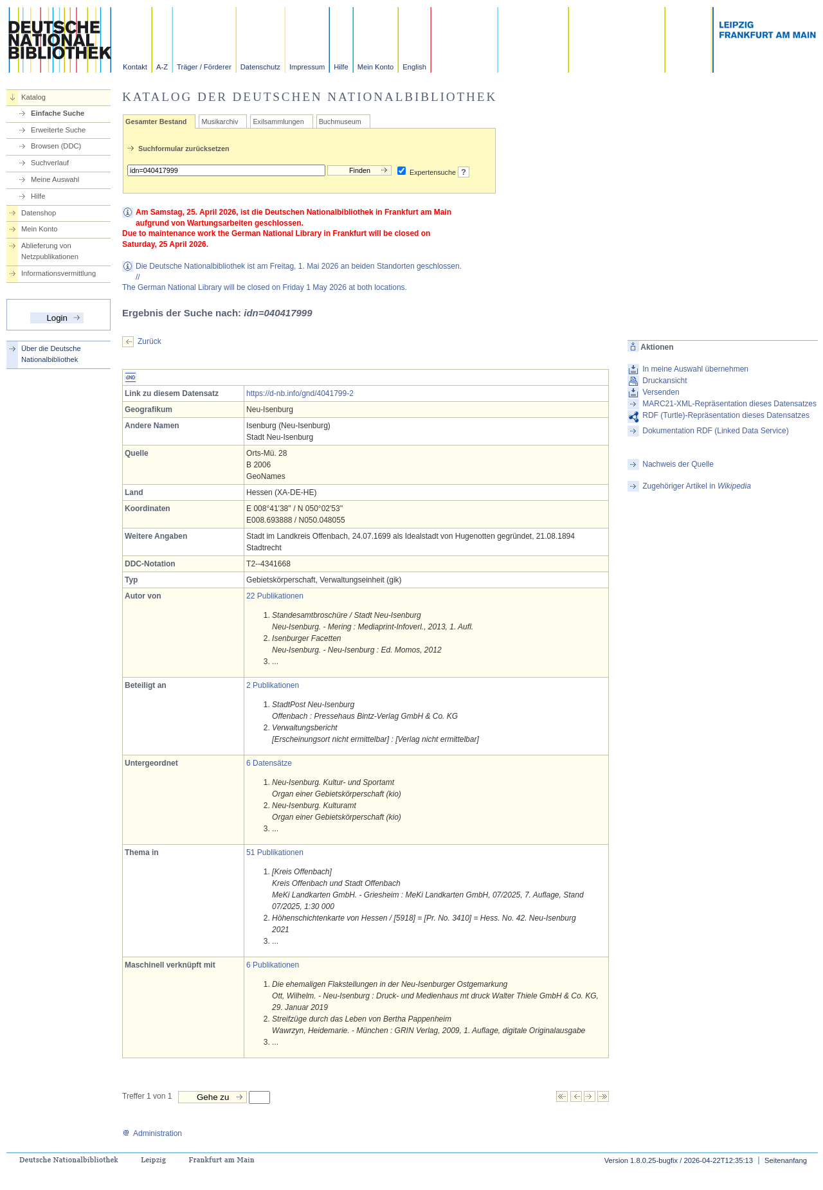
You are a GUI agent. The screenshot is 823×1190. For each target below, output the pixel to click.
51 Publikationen (274, 852)
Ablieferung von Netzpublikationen (49, 251)
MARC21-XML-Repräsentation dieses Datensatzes (729, 403)
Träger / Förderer (204, 67)
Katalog (33, 97)
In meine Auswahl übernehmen (695, 369)
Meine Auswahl (55, 179)
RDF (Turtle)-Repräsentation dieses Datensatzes (725, 415)
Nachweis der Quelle (678, 464)
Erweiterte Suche (58, 130)
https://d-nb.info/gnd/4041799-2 (300, 393)
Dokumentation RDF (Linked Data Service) (715, 430)
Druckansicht (664, 380)
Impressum (307, 67)
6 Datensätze (269, 763)
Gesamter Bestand (155, 121)
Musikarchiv (219, 121)
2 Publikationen (272, 685)
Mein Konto (375, 67)
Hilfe (341, 67)
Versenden (660, 392)
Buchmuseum (340, 121)
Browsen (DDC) (56, 146)
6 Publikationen (272, 964)
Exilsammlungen (278, 121)
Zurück (149, 341)
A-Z (162, 67)
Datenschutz (260, 67)
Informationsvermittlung (58, 273)
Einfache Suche (57, 113)
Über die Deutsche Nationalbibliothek (51, 354)
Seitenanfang (785, 1160)
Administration (152, 1133)
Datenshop (38, 213)
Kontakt (135, 67)
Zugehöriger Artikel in (696, 486)
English (414, 67)
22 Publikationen (274, 595)
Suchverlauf (50, 163)
